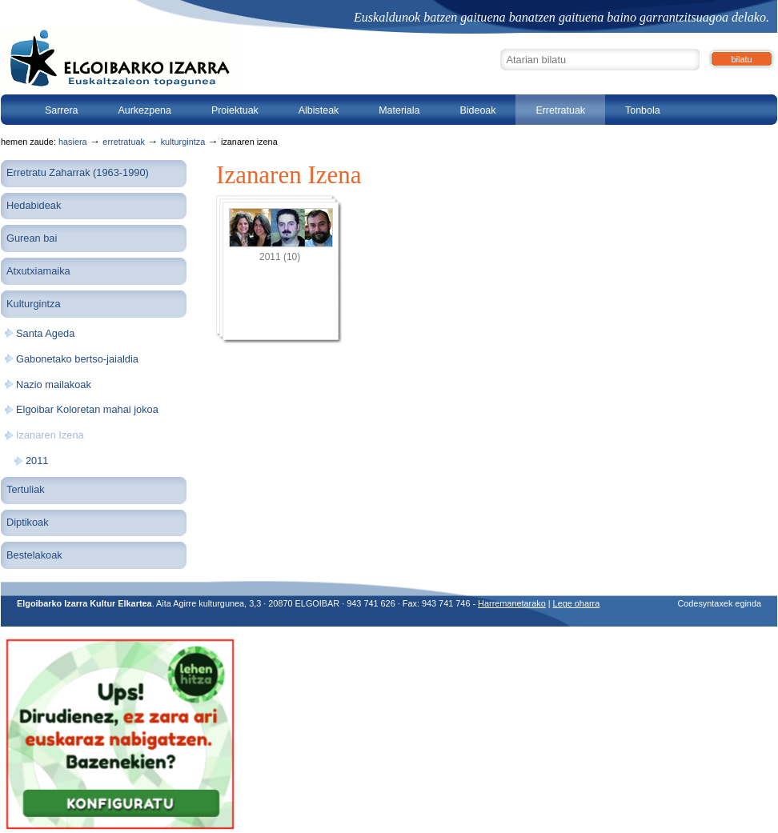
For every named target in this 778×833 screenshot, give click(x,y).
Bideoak (477, 110)
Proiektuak (235, 110)
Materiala (399, 110)
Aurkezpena (144, 110)
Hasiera (72, 141)
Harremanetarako (512, 603)
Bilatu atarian (499, 46)
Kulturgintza (183, 141)
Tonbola (642, 110)
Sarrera (61, 110)
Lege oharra (576, 603)
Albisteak (319, 110)
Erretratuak (560, 110)
